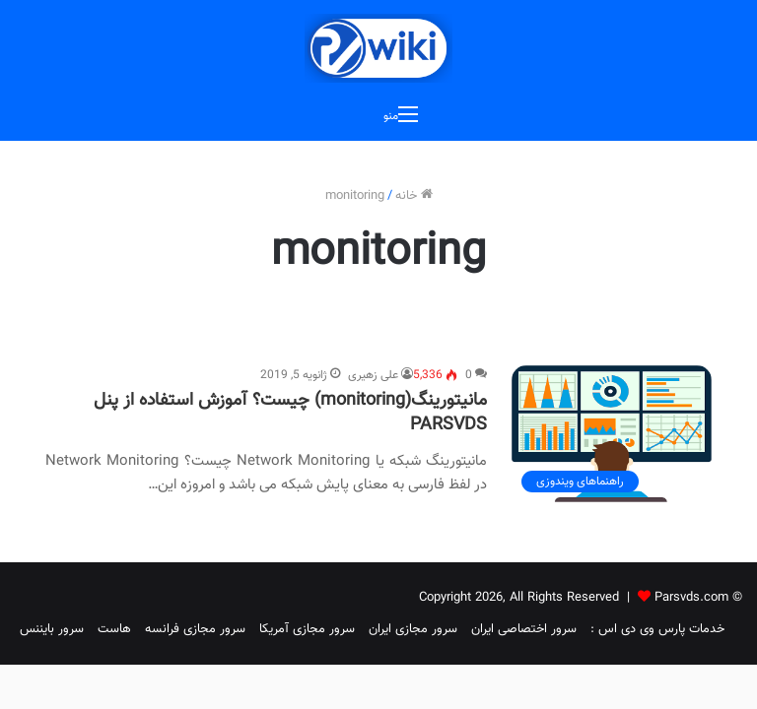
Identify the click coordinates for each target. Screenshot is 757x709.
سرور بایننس (52, 629)
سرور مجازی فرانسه (195, 629)
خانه (414, 196)
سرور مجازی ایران (413, 629)
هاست (114, 629)
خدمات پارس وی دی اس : (657, 629)
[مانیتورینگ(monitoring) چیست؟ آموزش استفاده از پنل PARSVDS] (612, 433)
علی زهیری (373, 375)
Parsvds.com (691, 598)
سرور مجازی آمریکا (307, 629)
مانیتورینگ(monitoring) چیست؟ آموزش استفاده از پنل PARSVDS (290, 413)
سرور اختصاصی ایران (524, 629)
